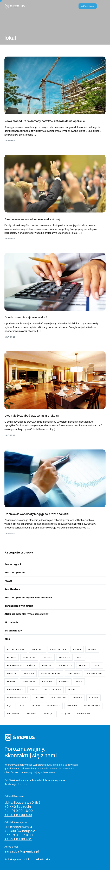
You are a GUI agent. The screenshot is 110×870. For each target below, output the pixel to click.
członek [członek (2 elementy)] (47, 657)
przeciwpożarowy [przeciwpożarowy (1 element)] (17, 698)
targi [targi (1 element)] (21, 706)
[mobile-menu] (103, 6)
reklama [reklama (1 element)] (39, 698)
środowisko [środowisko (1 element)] (83, 714)
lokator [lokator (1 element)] (11, 673)
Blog (7, 639)
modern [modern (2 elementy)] (11, 681)
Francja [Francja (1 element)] (46, 665)
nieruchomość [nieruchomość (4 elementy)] (15, 690)
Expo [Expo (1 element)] (79, 657)
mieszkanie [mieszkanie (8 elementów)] (74, 673)
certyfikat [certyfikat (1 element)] (29, 657)
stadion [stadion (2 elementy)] (93, 698)
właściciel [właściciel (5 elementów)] (13, 714)
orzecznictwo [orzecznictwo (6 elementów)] (52, 690)
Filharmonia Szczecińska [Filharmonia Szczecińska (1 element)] (21, 665)
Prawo (8, 580)
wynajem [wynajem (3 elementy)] (72, 706)
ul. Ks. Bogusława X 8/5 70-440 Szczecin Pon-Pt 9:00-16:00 (22, 808)
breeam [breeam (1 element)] (92, 649)
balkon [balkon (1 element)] (77, 649)
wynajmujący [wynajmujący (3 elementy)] (92, 706)
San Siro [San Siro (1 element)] (77, 698)
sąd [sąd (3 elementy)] (9, 706)
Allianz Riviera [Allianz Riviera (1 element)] (15, 649)
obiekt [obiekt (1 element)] (33, 690)
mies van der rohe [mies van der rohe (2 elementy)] (51, 673)
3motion (22, 784)
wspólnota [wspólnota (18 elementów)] (53, 706)
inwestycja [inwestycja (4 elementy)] (65, 665)
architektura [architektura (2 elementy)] (58, 649)
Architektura (12, 589)
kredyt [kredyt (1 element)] (83, 665)
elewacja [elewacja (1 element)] (64, 657)
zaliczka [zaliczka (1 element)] (32, 714)
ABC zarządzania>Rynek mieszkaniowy (28, 597)
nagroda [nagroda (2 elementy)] (47, 681)
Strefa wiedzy (13, 630)
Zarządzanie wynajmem (18, 605)
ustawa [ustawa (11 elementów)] (36, 706)
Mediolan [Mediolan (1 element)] (29, 673)
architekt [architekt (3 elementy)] (37, 649)
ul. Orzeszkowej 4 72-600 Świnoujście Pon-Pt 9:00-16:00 (19, 833)
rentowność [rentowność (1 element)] (58, 698)
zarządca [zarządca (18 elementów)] (64, 714)
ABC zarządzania (14, 572)
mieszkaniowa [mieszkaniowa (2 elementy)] (94, 673)
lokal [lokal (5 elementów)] (97, 665)
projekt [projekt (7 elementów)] (72, 690)
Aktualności (11, 622)
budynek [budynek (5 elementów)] (11, 657)
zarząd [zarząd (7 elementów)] (48, 714)
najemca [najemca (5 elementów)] (64, 681)
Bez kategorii (12, 564)
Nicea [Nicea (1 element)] (79, 681)
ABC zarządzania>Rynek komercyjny (26, 614)
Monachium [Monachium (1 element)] (29, 681)
